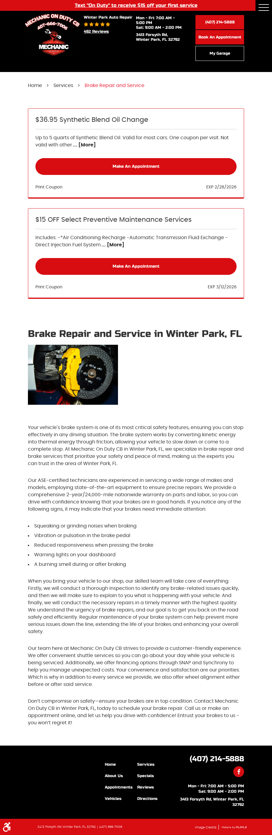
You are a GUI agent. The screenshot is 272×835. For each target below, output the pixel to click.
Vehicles (113, 798)
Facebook (238, 771)
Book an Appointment (219, 37)
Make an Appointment (136, 166)
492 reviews (96, 31)
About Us (114, 775)
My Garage (220, 53)
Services (63, 85)
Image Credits (206, 827)
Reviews (145, 787)
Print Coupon (48, 187)
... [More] (84, 145)
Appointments (119, 787)
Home (35, 85)
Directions (147, 798)
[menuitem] (121, 764)
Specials (145, 775)
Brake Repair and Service (114, 85)
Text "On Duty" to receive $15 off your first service (136, 5)
